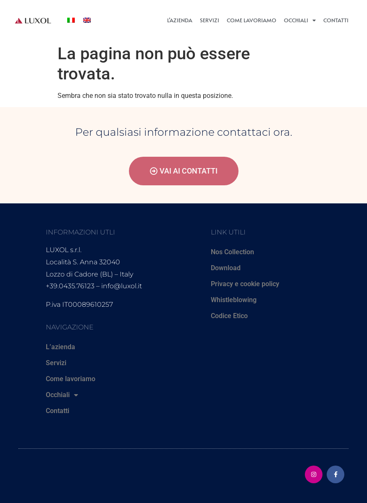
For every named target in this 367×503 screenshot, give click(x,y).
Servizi (209, 20)
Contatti (336, 20)
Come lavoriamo (251, 20)
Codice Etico (229, 316)
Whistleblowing (234, 300)
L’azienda (179, 20)
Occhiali (300, 20)
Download (226, 268)
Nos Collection (232, 252)
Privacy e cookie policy (245, 284)
